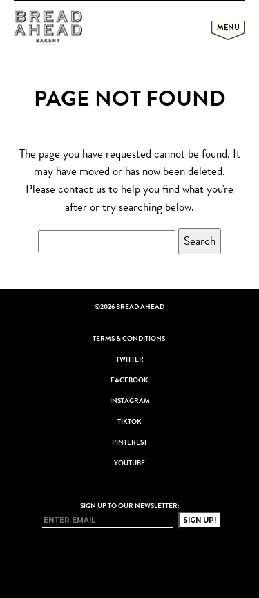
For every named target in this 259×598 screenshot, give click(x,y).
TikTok (129, 422)
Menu (228, 26)
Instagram (130, 401)
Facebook (129, 380)
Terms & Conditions (129, 339)
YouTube (129, 463)
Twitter (130, 359)
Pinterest (129, 442)
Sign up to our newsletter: (130, 506)
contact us (82, 189)
